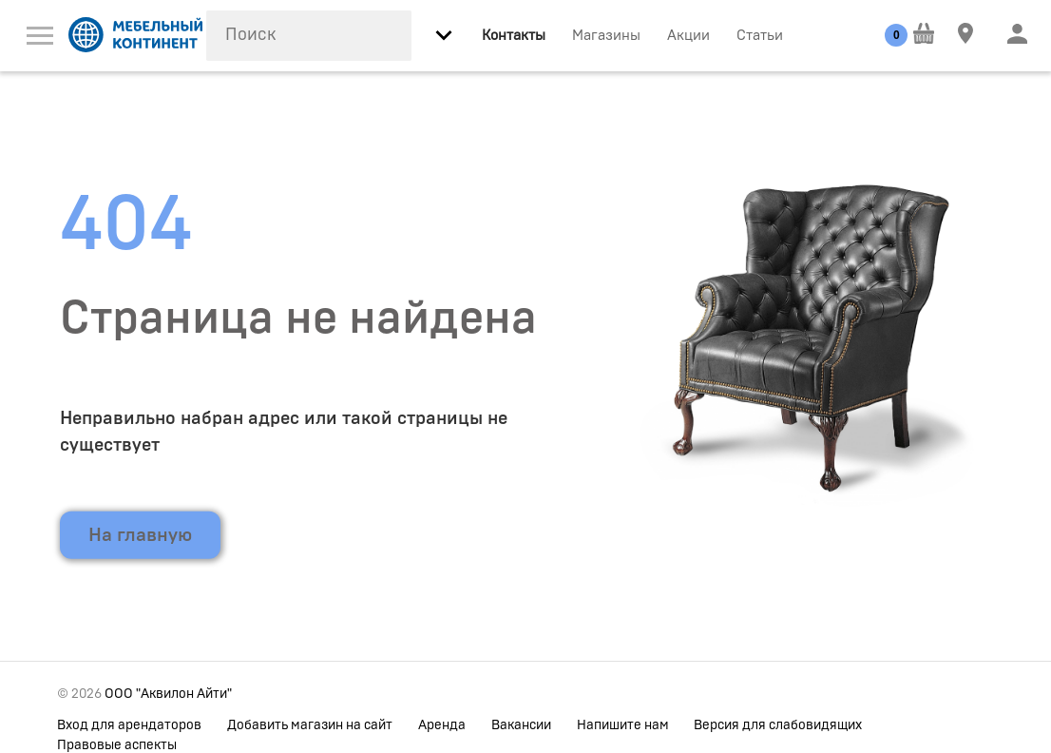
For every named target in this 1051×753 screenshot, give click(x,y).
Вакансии (521, 725)
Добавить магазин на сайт (309, 725)
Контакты (513, 36)
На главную (140, 535)
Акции (688, 36)
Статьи (759, 36)
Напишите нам (623, 725)
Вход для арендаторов (129, 725)
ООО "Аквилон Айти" (168, 694)
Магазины (606, 36)
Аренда (442, 725)
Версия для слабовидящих (778, 725)
